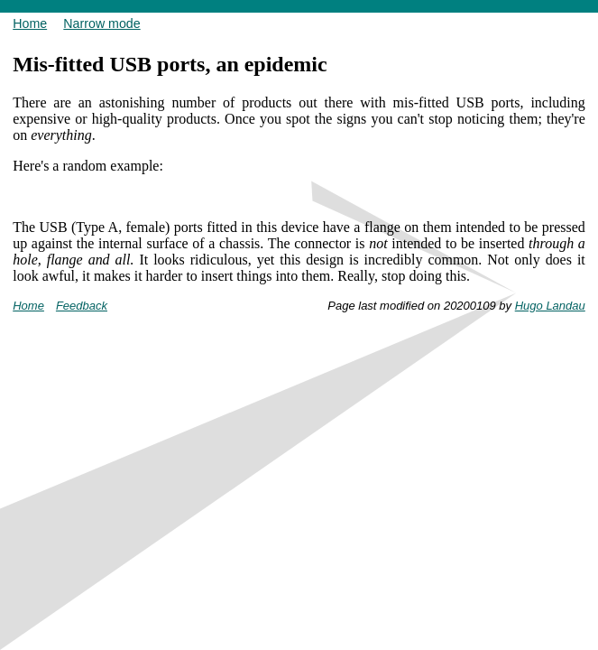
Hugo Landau (550, 305)
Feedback (81, 305)
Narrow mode (101, 23)
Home (30, 23)
